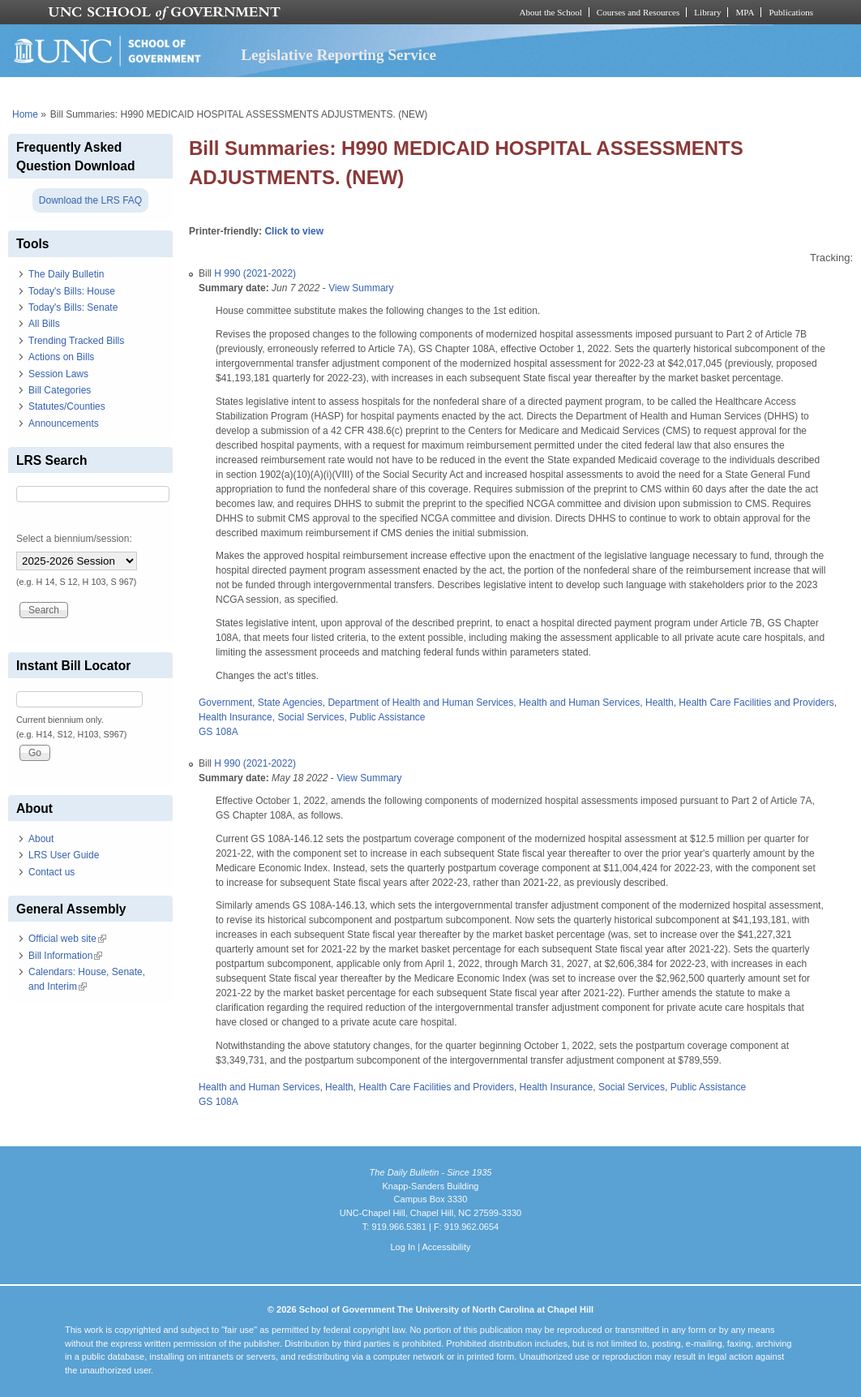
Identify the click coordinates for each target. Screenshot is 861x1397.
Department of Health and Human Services (420, 702)
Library (707, 12)
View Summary (360, 288)
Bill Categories (59, 390)
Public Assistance (387, 717)
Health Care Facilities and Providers (756, 702)
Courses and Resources (638, 12)
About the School (551, 12)
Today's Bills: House (71, 291)
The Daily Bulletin (66, 274)
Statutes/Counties (66, 406)
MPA (744, 12)
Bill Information (65, 955)
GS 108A (218, 731)
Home (25, 114)
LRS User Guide (63, 855)
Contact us (51, 872)
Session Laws (58, 374)
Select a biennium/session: (74, 538)
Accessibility (446, 1247)
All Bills (44, 323)
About (41, 839)
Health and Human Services (579, 702)
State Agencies (290, 702)
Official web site (67, 938)
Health (659, 702)
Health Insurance (235, 717)
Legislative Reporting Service (338, 54)
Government (225, 702)
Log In (402, 1247)
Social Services (310, 717)
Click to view (293, 231)
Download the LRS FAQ (90, 200)
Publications (791, 12)
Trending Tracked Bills (76, 340)
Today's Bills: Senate (73, 307)
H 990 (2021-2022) (255, 273)
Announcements (63, 423)
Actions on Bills (61, 357)
